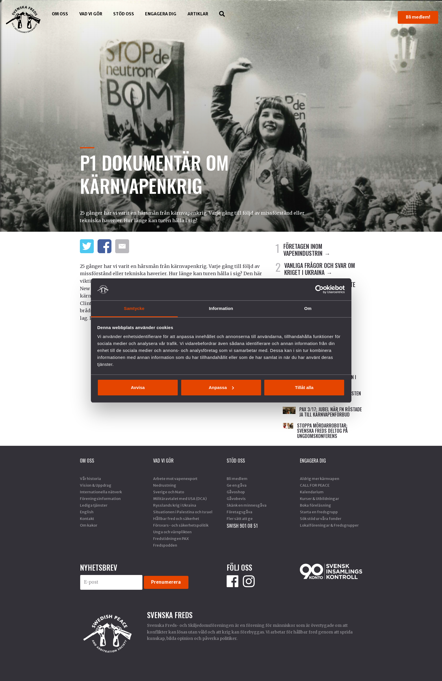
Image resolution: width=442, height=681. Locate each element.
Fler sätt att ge (240, 518)
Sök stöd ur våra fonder (320, 518)
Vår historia (90, 478)
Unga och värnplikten (172, 532)
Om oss (60, 14)
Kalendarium (312, 492)
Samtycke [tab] (134, 308)
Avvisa (138, 387)
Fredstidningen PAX (171, 538)
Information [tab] (221, 308)
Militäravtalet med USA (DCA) (180, 498)
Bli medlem (237, 478)
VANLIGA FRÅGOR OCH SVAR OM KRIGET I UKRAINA (319, 269)
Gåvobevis (236, 498)
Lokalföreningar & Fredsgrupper (329, 525)
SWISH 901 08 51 (242, 525)
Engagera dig (160, 14)
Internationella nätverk (101, 492)
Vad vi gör (90, 14)
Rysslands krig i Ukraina (174, 505)
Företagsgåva (239, 512)
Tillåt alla (304, 387)
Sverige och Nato (168, 492)
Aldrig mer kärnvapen (319, 478)
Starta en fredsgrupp (319, 512)
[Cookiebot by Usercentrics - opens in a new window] (319, 289)
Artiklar (198, 14)
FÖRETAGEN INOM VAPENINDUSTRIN (302, 250)
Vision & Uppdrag (95, 485)
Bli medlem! (418, 17)
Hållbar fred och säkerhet (176, 518)
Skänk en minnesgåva (247, 505)
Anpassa (221, 387)
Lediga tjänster (93, 505)
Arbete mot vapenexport (175, 478)
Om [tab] (307, 308)
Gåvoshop (236, 492)
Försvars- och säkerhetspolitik (180, 525)
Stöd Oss (123, 14)
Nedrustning (164, 485)
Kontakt (87, 518)
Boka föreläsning (315, 505)
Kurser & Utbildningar (319, 498)
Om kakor (88, 525)
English (86, 512)
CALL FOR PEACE (314, 485)
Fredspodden (165, 545)
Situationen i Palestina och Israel (182, 512)
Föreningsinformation (100, 498)
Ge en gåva (237, 485)
